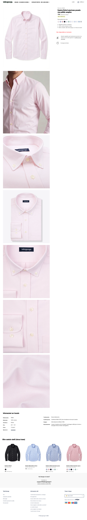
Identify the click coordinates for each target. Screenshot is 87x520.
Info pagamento (33, 496)
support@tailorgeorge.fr (44, 482)
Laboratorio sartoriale (7, 496)
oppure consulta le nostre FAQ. (44, 483)
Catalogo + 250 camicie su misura (21, 2)
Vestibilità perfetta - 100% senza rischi (40, 2)
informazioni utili (34, 491)
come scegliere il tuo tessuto (35, 509)
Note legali (5, 498)
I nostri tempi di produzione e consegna (38, 494)
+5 (56, 469)
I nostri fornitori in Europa (35, 511)
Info (3, 494)
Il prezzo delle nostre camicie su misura (38, 498)
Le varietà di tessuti (34, 507)
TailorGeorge (6, 491)
